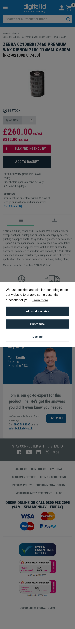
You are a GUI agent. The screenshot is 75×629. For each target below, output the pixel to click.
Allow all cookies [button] (37, 311)
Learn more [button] (40, 300)
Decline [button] (37, 336)
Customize (37, 324)
